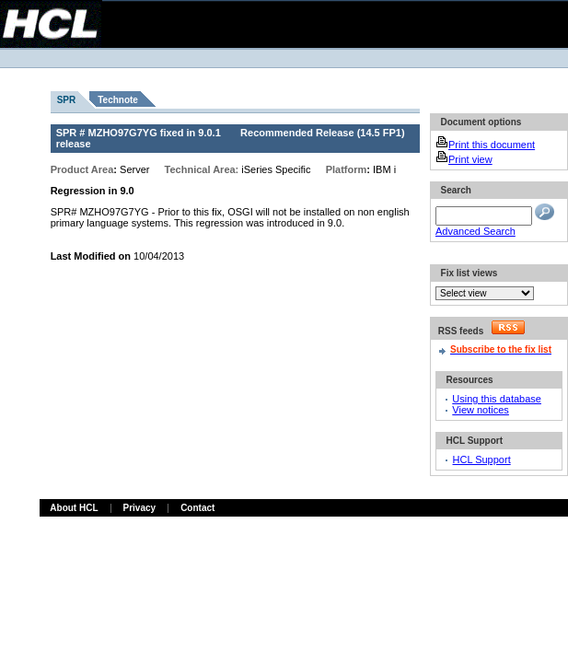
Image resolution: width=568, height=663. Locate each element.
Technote (118, 100)
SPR (66, 100)
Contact (197, 508)
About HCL (74, 508)
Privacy (139, 508)
